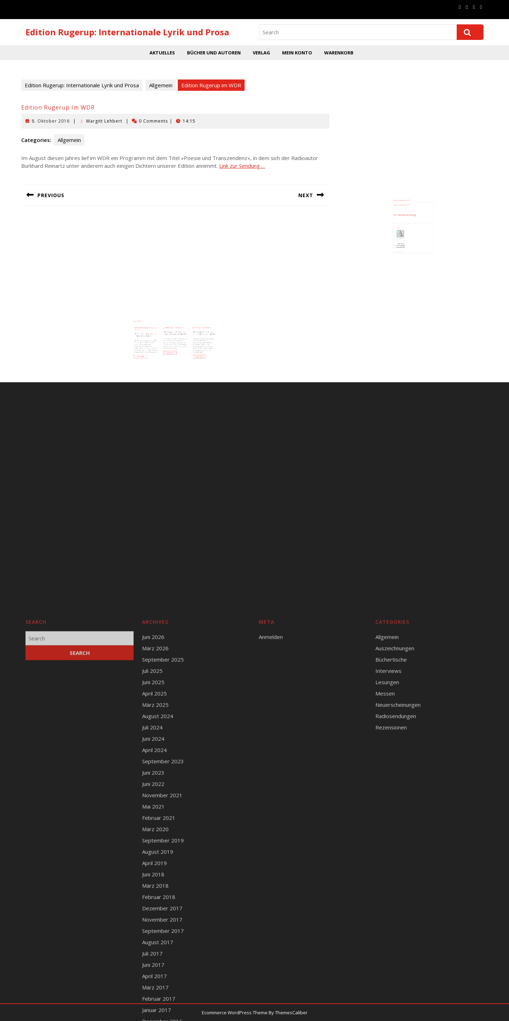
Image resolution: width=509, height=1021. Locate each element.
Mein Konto (297, 52)
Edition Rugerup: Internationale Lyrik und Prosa (127, 32)
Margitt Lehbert (104, 121)
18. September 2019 (173, 333)
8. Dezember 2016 (190, 333)
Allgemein (160, 85)
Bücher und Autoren (214, 52)
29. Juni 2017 (155, 334)
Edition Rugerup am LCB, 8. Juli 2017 (158, 331)
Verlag (261, 52)
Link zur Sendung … (242, 165)
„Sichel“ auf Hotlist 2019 (174, 330)
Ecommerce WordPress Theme (235, 1012)
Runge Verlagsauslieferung (406, 211)
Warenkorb (338, 52)
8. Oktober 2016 (51, 121)
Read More (156, 347)
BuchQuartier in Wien (190, 330)
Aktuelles (162, 52)
